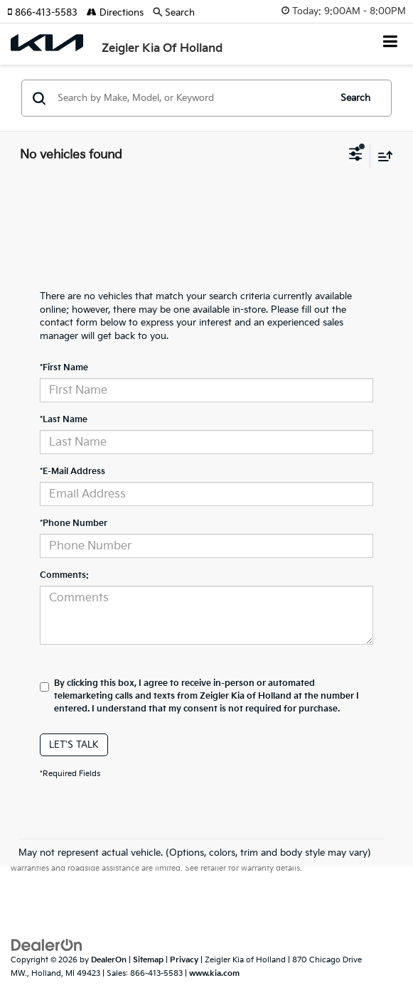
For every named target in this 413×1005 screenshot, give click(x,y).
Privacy (184, 959)
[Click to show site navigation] (390, 43)
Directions (115, 12)
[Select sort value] (381, 156)
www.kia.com (214, 973)
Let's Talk (74, 745)
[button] (47, 13)
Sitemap (148, 959)
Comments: (64, 575)
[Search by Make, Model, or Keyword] (191, 98)
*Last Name (63, 419)
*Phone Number (73, 523)
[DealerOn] (47, 945)
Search (355, 98)
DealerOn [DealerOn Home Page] (109, 959)
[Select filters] (356, 155)
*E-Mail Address (72, 471)
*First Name (64, 367)
